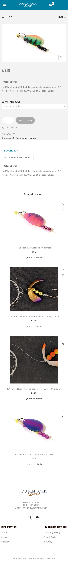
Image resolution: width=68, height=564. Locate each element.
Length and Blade (11, 102)
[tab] (34, 150)
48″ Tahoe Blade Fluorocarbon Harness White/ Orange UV (34, 389)
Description (11, 150)
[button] (10, 128)
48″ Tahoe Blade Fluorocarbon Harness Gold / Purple (34, 316)
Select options (63, 204)
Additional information (17, 157)
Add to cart (25, 120)
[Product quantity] (8, 120)
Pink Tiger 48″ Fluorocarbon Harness (34, 247)
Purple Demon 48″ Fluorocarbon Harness (34, 454)
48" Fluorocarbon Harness (24, 138)
